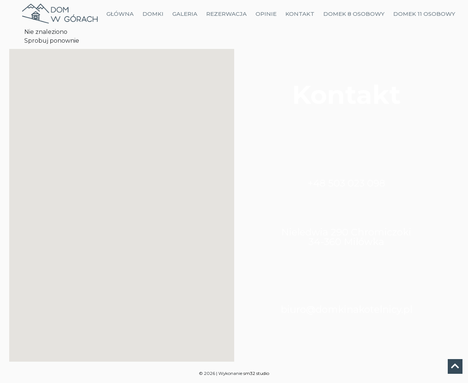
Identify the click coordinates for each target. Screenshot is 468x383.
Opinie (266, 13)
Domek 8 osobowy (353, 13)
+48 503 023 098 (346, 183)
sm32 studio (256, 373)
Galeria (184, 13)
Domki (152, 13)
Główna (120, 13)
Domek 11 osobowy (424, 13)
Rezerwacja (226, 13)
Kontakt (299, 13)
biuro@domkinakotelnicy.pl (346, 309)
